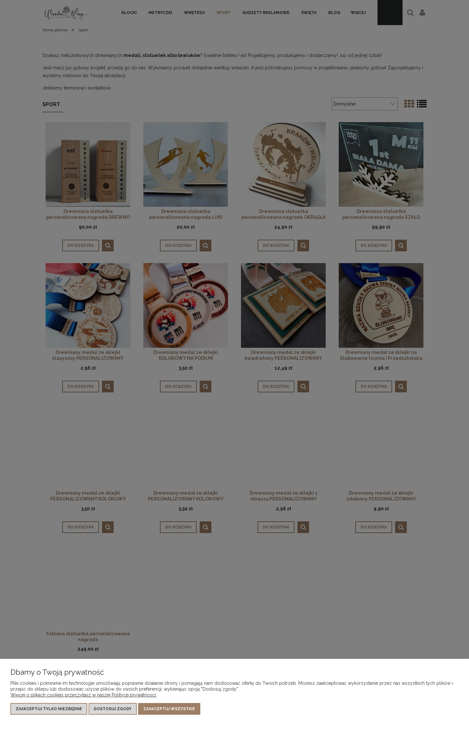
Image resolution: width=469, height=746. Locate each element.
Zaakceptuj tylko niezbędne (49, 709)
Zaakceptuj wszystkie (169, 709)
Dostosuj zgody (113, 709)
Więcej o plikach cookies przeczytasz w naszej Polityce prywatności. (83, 694)
